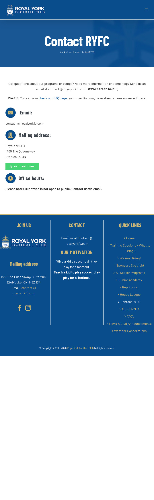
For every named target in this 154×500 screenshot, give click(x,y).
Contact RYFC (130, 302)
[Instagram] (28, 308)
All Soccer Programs (130, 273)
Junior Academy (130, 280)
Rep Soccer (130, 287)
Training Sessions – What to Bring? (130, 248)
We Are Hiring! (130, 258)
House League (130, 294)
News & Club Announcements (130, 324)
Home (130, 238)
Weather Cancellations (130, 331)
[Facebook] (19, 308)
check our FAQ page (52, 98)
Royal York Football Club (80, 348)
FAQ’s (130, 316)
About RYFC (130, 309)
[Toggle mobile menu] (147, 10)
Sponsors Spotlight (130, 265)
